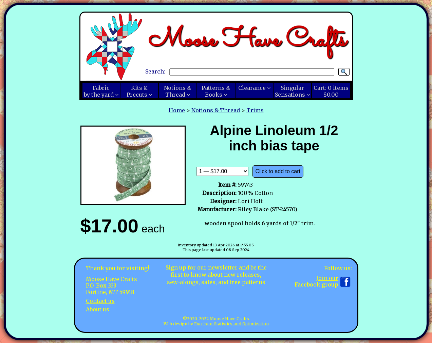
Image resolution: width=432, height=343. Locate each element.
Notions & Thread (215, 110)
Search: (155, 71)
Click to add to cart (278, 171)
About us (97, 309)
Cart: (331, 91)
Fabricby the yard (99, 91)
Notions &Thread (177, 91)
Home (177, 110)
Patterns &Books (216, 91)
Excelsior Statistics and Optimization (231, 323)
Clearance (252, 87)
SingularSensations (290, 91)
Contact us (100, 300)
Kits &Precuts (137, 91)
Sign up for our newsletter (202, 267)
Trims (255, 110)
